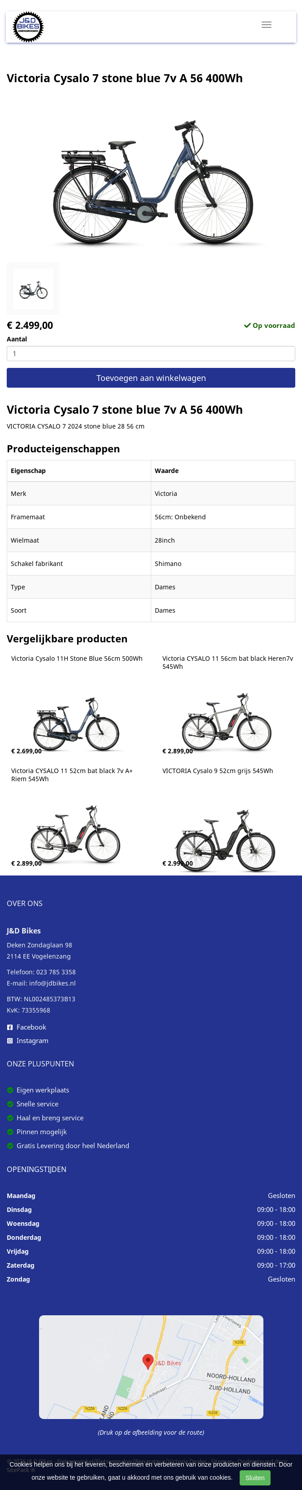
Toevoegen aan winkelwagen (151, 377)
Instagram (27, 1040)
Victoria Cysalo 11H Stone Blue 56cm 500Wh (77, 658)
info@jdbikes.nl (52, 983)
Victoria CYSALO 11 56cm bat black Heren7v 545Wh (228, 662)
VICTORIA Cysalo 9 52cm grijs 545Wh (217, 771)
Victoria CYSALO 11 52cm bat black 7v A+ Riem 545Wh (73, 775)
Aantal (17, 339)
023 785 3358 (56, 972)
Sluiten (255, 1477)
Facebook (26, 1026)
